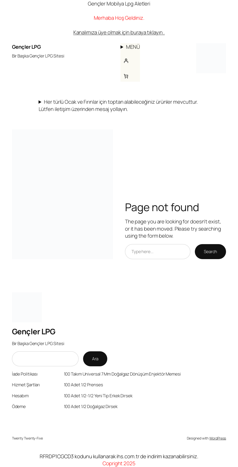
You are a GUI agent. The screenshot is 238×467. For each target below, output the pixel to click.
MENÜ (133, 46)
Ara (95, 359)
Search (210, 251)
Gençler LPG (26, 46)
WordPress (217, 438)
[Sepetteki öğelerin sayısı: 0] (125, 76)
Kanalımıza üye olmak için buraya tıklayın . (119, 32)
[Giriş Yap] (125, 60)
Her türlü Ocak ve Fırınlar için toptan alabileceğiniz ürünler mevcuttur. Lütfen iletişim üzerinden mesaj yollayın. (118, 105)
